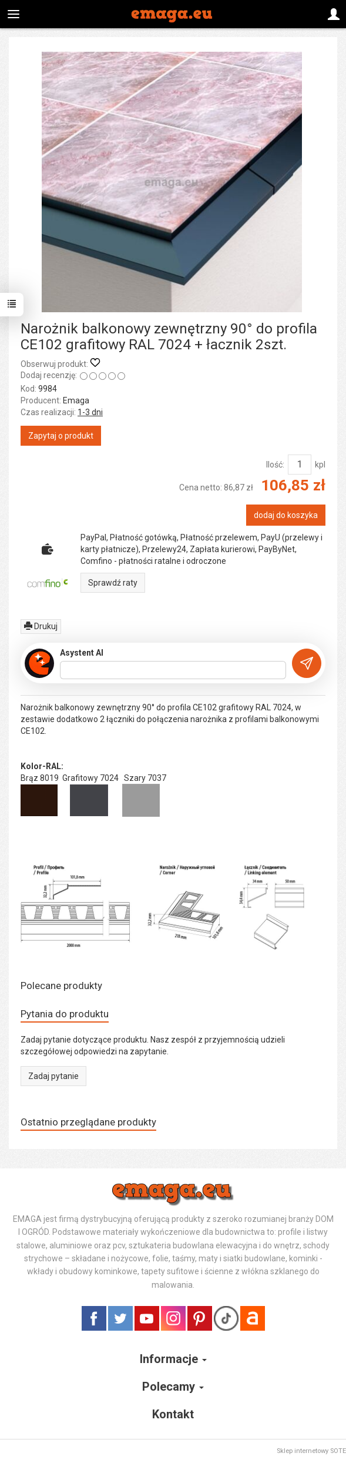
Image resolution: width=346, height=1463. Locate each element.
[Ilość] (299, 465)
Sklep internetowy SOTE (311, 1451)
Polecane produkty (61, 985)
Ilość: (275, 464)
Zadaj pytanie (53, 1076)
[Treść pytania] (173, 670)
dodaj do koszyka (286, 515)
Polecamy (173, 1387)
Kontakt (173, 1414)
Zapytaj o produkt (60, 435)
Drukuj (41, 626)
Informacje (173, 1359)
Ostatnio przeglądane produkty (88, 1122)
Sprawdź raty (112, 582)
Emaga (76, 400)
